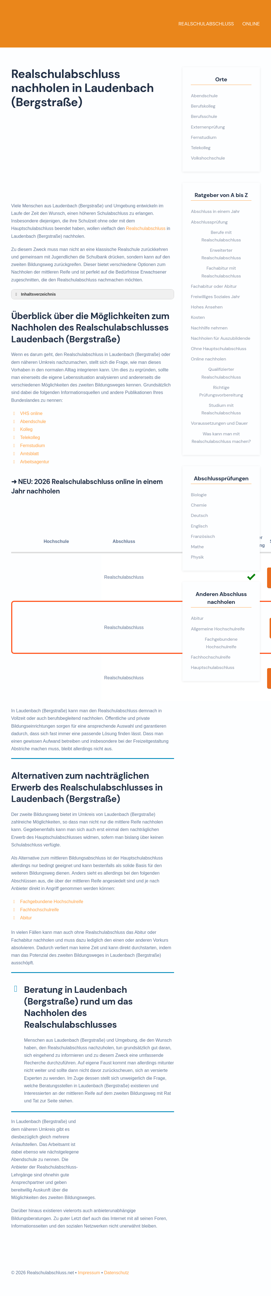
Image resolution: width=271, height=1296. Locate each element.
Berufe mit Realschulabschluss (221, 236)
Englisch (199, 526)
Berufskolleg (203, 106)
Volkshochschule (208, 158)
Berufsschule (204, 116)
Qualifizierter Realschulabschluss (221, 373)
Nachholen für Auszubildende (220, 338)
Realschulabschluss (206, 23)
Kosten (198, 317)
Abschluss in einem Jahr (215, 211)
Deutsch (199, 515)
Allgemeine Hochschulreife (217, 629)
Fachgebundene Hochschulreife (51, 901)
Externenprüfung (208, 127)
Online (251, 23)
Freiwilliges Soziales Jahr (215, 297)
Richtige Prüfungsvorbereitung (221, 391)
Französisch (203, 536)
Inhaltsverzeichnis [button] (34, 294)
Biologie (198, 495)
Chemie (198, 505)
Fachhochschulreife (39, 909)
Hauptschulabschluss (212, 667)
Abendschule (33, 421)
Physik (197, 557)
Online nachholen (208, 359)
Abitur (26, 917)
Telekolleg (30, 437)
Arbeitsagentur (34, 461)
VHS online (31, 413)
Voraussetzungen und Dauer (219, 423)
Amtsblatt (29, 453)
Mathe (197, 547)
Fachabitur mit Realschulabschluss (221, 272)
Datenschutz (116, 1272)
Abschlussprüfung (209, 222)
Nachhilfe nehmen (209, 328)
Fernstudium (32, 445)
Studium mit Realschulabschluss (221, 409)
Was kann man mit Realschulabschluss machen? (221, 437)
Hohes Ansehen (206, 307)
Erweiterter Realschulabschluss (221, 254)
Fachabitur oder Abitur (214, 286)
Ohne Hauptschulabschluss (218, 349)
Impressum (89, 1272)
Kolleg (26, 429)
